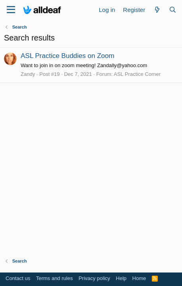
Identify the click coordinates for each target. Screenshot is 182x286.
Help (121, 278)
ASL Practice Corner (137, 74)
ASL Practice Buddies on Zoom (67, 56)
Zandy (28, 74)
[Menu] (11, 10)
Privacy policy (94, 278)
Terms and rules (54, 278)
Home (139, 278)
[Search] (172, 9)
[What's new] (157, 9)
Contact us (18, 278)
